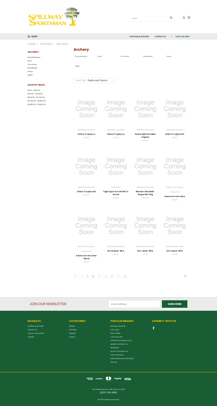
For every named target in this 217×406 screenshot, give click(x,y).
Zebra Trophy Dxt (174, 134)
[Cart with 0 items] (188, 17)
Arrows (30, 71)
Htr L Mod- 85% (145, 250)
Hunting (72, 333)
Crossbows (32, 64)
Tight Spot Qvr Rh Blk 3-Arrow (116, 193)
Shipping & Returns (139, 36)
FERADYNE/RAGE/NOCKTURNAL (122, 359)
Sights (30, 75)
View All (113, 362)
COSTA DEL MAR (116, 337)
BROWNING (114, 348)
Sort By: (81, 80)
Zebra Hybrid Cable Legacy (145, 135)
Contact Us (160, 36)
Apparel (72, 326)
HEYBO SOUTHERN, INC (119, 351)
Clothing (73, 330)
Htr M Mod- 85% (115, 250)
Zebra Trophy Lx (86, 134)
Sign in (31, 333)
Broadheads (32, 68)
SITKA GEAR (114, 330)
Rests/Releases (34, 57)
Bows (30, 61)
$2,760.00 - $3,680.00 (37, 101)
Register (40, 333)
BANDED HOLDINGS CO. (119, 344)
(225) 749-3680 (182, 36)
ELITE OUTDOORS (117, 355)
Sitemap (31, 337)
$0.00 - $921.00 (34, 90)
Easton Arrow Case (175, 196)
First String (115, 333)
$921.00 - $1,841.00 (35, 94)
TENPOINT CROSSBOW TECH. (121, 341)
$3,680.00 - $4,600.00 (37, 104)
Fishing (72, 337)
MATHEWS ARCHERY (118, 326)
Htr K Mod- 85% (174, 250)
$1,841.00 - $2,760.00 (36, 97)
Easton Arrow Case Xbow (86, 257)
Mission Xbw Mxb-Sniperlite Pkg (145, 193)
